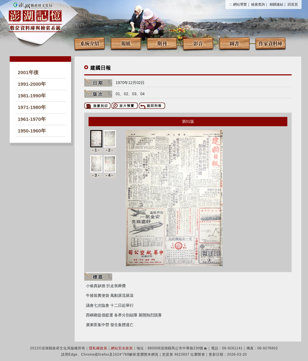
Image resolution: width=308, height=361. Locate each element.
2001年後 (28, 72)
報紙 (126, 43)
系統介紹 (89, 43)
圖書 (234, 43)
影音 (198, 43)
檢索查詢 (258, 4)
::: (230, 4)
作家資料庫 (270, 43)
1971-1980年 (32, 107)
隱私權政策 (98, 348)
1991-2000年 (32, 84)
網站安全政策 (122, 348)
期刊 (162, 43)
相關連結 (276, 4)
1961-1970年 (32, 119)
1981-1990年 (32, 95)
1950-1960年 (32, 131)
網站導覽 (240, 4)
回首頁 (293, 4)
